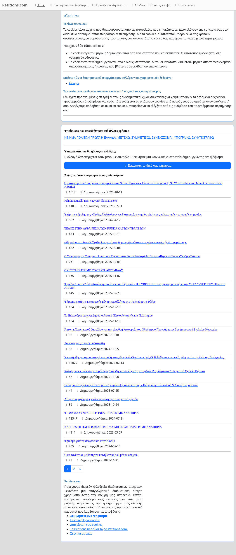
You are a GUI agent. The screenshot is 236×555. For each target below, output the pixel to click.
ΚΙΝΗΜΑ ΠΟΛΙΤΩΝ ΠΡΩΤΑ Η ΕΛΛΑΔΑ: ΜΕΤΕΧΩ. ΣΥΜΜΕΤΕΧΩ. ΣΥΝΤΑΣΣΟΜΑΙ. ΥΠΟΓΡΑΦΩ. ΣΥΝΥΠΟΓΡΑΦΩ (139, 137)
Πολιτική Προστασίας (85, 520)
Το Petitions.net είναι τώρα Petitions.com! (99, 529)
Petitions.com (14, 5)
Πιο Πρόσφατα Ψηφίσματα (109, 5)
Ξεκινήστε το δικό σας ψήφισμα (147, 165)
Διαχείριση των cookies (86, 525)
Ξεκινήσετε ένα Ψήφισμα (68, 5)
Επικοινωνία (184, 5)
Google (74, 83)
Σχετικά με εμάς (81, 533)
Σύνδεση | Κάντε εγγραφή (150, 5)
